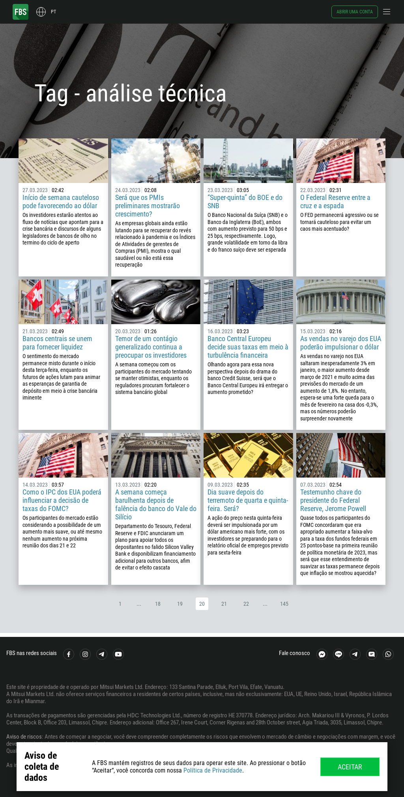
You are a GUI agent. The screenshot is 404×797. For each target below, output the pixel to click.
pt (53, 12)
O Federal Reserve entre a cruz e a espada (335, 201)
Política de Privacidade (212, 770)
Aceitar (350, 767)
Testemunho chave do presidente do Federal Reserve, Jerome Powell (333, 500)
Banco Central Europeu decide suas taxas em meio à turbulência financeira (248, 346)
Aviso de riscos (24, 736)
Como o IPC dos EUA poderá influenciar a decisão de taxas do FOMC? (61, 500)
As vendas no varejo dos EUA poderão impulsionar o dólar (340, 342)
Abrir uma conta (355, 12)
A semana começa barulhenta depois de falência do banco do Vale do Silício (155, 504)
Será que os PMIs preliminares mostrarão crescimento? (147, 205)
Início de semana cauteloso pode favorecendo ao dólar (60, 201)
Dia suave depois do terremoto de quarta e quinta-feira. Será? (248, 500)
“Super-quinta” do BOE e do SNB (245, 201)
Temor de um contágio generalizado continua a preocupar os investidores (151, 346)
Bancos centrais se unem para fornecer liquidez (57, 342)
